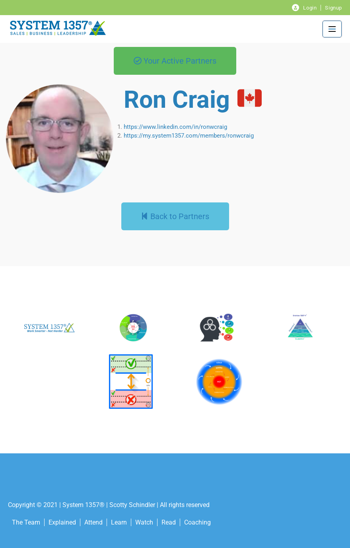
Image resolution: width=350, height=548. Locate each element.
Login (310, 8)
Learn (119, 522)
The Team (26, 522)
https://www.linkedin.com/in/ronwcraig (175, 126)
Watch (144, 522)
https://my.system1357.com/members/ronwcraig (189, 135)
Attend (93, 522)
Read (168, 522)
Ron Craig (177, 100)
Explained (62, 522)
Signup (333, 8)
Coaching (197, 522)
